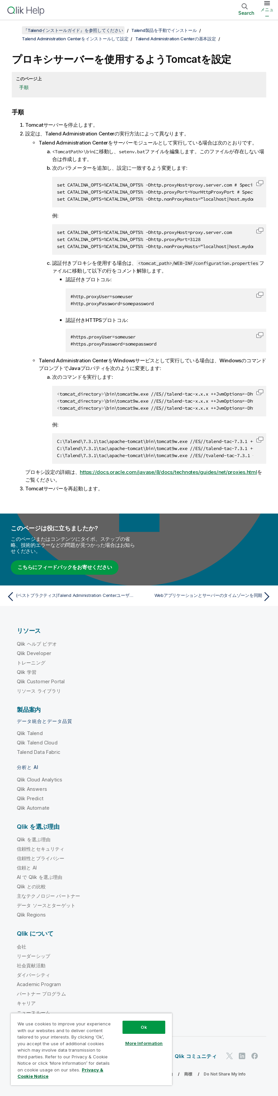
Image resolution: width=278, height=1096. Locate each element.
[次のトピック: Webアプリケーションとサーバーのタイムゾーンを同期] (207, 596)
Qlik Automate (33, 808)
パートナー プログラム (41, 994)
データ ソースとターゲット (46, 905)
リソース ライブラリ (39, 691)
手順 (24, 87)
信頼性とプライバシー (41, 858)
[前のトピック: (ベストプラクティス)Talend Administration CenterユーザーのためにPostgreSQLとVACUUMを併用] (70, 596)
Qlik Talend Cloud (37, 742)
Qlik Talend (30, 733)
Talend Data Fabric (38, 752)
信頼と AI (27, 867)
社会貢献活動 (31, 965)
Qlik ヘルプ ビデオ (37, 644)
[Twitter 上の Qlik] (229, 1056)
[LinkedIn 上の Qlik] (242, 1056)
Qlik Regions (31, 915)
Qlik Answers (32, 789)
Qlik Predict (30, 798)
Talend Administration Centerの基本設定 (175, 38)
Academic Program (39, 984)
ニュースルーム (33, 1012)
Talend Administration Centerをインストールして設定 (75, 38)
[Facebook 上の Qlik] (255, 1056)
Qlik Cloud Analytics (39, 779)
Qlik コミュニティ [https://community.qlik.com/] (196, 1056)
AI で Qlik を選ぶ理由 (39, 877)
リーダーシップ (33, 956)
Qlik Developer (34, 653)
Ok (144, 1027)
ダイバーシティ (33, 975)
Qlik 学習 (26, 672)
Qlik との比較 (31, 886)
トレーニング (31, 662)
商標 (188, 1074)
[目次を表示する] (13, 30)
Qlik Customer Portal (41, 681)
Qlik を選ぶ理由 (34, 839)
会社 (21, 946)
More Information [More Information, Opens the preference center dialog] (144, 1043)
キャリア (26, 1003)
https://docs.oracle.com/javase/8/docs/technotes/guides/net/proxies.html (168, 472)
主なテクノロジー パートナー (48, 896)
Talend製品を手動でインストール (164, 30)
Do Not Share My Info (225, 1074)
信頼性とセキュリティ (41, 849)
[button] (260, 183)
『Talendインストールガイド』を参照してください (73, 30)
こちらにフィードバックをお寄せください (65, 567)
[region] (91, 1049)
